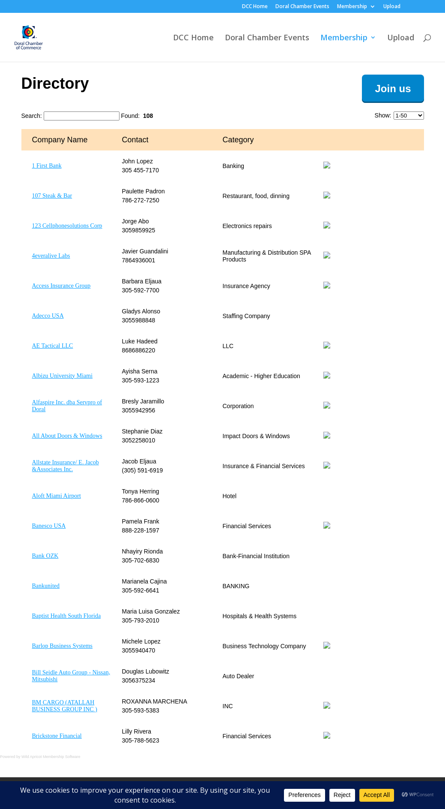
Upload (391, 7)
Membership (352, 7)
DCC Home (255, 7)
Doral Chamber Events (302, 7)
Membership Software (62, 757)
